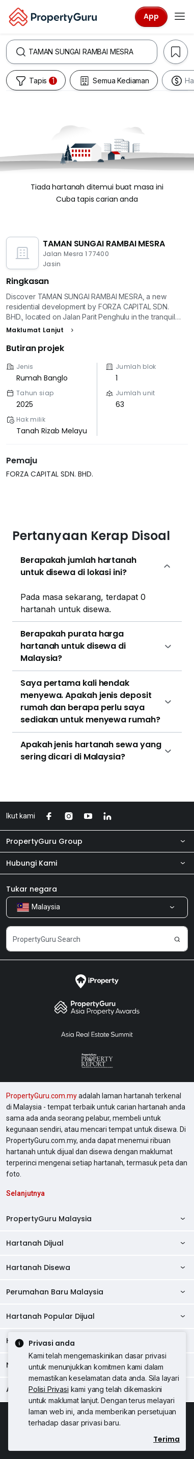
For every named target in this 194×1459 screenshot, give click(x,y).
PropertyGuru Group (97, 841)
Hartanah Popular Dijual (97, 1316)
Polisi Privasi (49, 1389)
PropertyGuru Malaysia (97, 1218)
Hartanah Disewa (97, 1267)
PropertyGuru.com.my (41, 1096)
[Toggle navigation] (180, 16)
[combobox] (93, 52)
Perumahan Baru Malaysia (97, 1291)
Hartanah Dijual (97, 1243)
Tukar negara (31, 889)
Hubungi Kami (97, 863)
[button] (41, 330)
